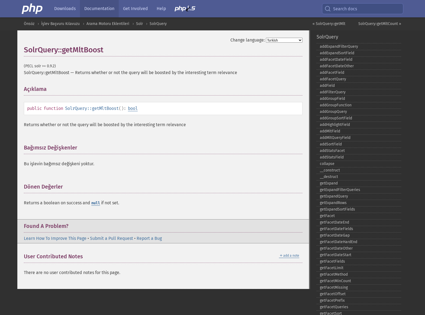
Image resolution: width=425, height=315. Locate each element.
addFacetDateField (336, 59)
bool (133, 108)
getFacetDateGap (335, 235)
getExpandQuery (334, 196)
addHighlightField (335, 124)
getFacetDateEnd (334, 222)
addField (327, 85)
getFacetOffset (333, 294)
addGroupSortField (336, 118)
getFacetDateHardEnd (338, 242)
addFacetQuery (333, 79)
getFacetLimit (331, 268)
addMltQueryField (335, 137)
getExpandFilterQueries (340, 189)
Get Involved (135, 8)
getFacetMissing (334, 287)
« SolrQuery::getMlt (329, 23)
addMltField (330, 131)
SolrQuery (158, 23)
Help (161, 8)
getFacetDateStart (335, 255)
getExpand (329, 183)
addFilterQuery (333, 92)
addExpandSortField (337, 53)
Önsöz (29, 23)
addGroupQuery (333, 111)
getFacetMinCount (335, 281)
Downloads (65, 8)
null (95, 203)
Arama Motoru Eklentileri (107, 23)
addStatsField (332, 157)
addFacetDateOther (337, 66)
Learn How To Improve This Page (55, 238)
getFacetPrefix (332, 300)
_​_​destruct (329, 176)
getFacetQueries (334, 307)
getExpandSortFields (337, 209)
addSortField (331, 144)
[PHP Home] (32, 8)
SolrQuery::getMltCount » (379, 23)
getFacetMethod (334, 274)
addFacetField (332, 72)
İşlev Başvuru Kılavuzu (60, 23)
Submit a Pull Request (111, 238)
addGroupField (332, 98)
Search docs (340, 8)
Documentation (99, 8)
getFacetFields (332, 261)
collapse (327, 163)
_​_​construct (330, 170)
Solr (139, 23)
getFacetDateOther (336, 248)
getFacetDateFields (336, 229)
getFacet (327, 216)
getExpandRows (333, 203)
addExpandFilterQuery (339, 46)
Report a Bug (149, 238)
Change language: (247, 40)
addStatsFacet (332, 150)
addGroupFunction (336, 105)
